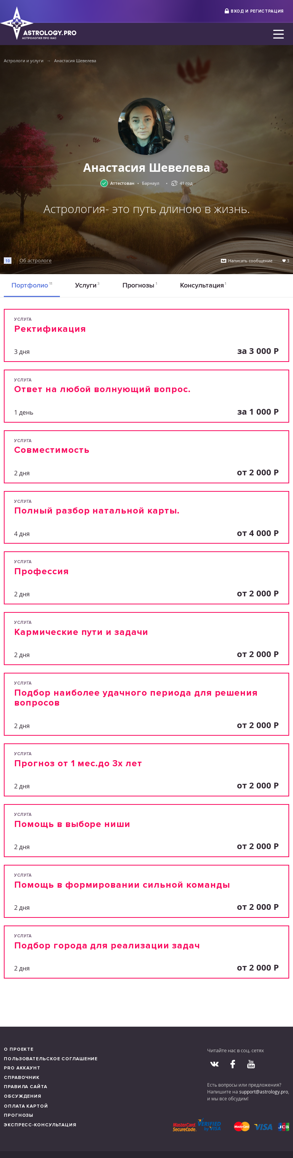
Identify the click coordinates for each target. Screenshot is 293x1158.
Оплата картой (26, 1106)
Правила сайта (25, 1087)
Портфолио (31, 285)
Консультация (203, 285)
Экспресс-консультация (40, 1125)
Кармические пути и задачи (81, 632)
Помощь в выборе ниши (72, 824)
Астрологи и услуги (23, 60)
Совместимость (51, 449)
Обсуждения (22, 1096)
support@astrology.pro (263, 1092)
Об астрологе (35, 260)
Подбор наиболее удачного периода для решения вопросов (136, 697)
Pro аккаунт (22, 1068)
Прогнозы (139, 285)
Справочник (22, 1077)
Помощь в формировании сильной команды (122, 884)
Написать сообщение (250, 260)
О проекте (19, 1049)
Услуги (87, 285)
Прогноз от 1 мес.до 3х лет (78, 763)
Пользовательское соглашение (51, 1059)
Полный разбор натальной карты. (97, 510)
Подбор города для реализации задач (107, 945)
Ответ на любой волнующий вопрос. (102, 389)
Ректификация (50, 328)
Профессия (41, 571)
